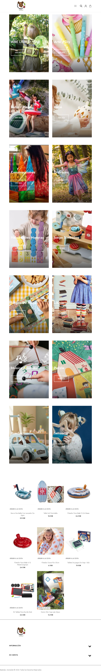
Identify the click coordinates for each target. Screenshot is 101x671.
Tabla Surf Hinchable (50, 513)
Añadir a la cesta (16, 509)
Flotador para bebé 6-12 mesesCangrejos (22, 563)
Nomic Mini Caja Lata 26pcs (50, 612)
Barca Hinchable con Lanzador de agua (22, 514)
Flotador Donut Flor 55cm (50, 562)
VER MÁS (18, 52)
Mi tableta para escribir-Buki (22, 612)
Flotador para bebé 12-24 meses (78, 513)
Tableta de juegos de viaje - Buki (78, 562)
